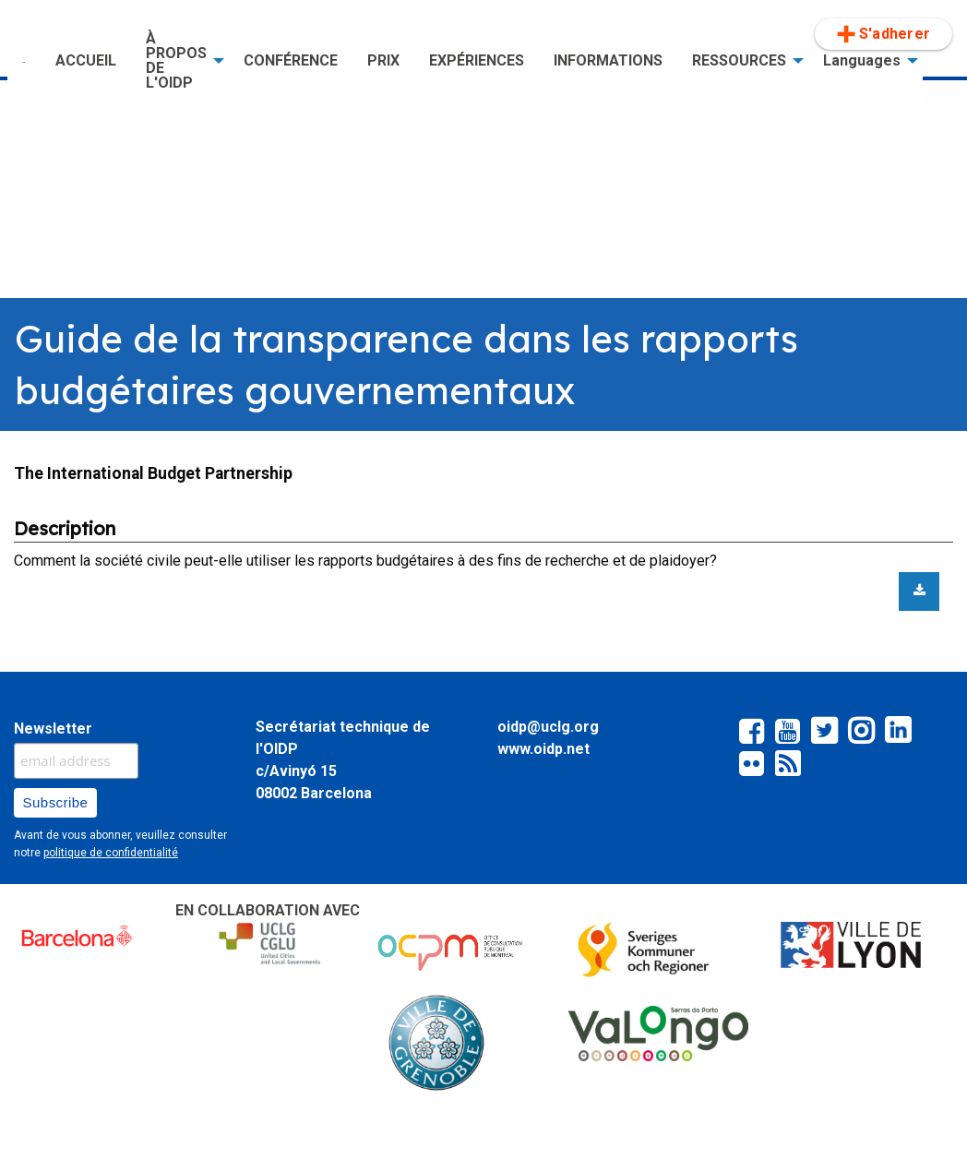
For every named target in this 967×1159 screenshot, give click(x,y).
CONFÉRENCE (291, 60)
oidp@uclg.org (548, 726)
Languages (862, 60)
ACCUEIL (85, 60)
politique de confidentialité (110, 852)
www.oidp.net (543, 749)
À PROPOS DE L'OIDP (176, 60)
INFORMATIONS (608, 60)
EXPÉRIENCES (476, 60)
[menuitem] (24, 61)
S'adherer (883, 34)
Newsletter (53, 728)
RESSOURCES (739, 60)
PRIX (383, 60)
